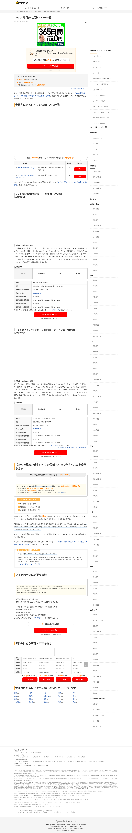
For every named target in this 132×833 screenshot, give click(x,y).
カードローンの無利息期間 (22, 761)
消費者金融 (96, 61)
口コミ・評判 (65, 8)
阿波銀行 (95, 594)
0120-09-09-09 (37, 293)
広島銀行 (95, 550)
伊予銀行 (95, 588)
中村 (74, 699)
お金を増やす (54, 757)
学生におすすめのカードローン (102, 118)
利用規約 (53, 826)
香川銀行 (95, 599)
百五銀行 (95, 462)
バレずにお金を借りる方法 (22, 757)
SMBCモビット (97, 138)
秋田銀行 (95, 242)
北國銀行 (95, 363)
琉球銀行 (95, 693)
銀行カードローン (98, 67)
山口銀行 (95, 561)
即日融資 (78, 761)
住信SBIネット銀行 (98, 715)
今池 (45, 693)
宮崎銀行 (95, 671)
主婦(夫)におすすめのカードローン (24, 765)
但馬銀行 (95, 484)
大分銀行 (95, 659)
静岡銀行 (95, 407)
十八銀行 (95, 637)
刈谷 (74, 693)
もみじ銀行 (96, 539)
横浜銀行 (95, 280)
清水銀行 (95, 424)
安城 (15, 693)
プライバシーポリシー (74, 826)
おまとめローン (97, 90)
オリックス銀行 (97, 726)
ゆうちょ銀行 (96, 188)
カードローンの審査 (98, 123)
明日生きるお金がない (44, 757)
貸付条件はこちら (28, 780)
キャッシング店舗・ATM (99, 8)
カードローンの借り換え (100, 95)
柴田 (15, 699)
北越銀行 (95, 351)
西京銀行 (95, 556)
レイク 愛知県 (37, 11)
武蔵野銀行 (96, 325)
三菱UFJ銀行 (96, 171)
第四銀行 (95, 346)
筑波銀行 (95, 291)
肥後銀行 (95, 654)
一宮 (30, 693)
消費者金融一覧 (19, 751)
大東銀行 (95, 259)
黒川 (59, 696)
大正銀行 (95, 490)
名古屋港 (17, 702)
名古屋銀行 (96, 430)
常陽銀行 (95, 286)
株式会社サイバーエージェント (49, 812)
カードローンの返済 (98, 101)
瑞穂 (59, 702)
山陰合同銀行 (96, 533)
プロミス (95, 155)
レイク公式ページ (53, 310)
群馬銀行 (95, 302)
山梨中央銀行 (96, 379)
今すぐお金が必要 (34, 757)
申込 (79, 169)
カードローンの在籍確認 (100, 106)
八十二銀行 (96, 385)
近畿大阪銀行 (96, 479)
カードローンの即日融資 (100, 84)
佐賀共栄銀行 (96, 631)
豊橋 (30, 699)
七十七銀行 (96, 237)
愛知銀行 (95, 435)
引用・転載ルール (62, 826)
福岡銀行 (95, 615)
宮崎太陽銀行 (96, 676)
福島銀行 (95, 265)
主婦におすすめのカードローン (102, 112)
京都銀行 (95, 456)
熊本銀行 (95, 648)
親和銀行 (95, 643)
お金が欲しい (70, 757)
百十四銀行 (96, 605)
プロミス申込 (29, 679)
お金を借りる (96, 56)
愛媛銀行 (95, 582)
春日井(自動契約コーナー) (26, 168)
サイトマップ (71, 828)
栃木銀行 (95, 314)
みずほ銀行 (96, 182)
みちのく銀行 (96, 225)
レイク (30, 11)
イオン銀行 (96, 721)
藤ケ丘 (46, 702)
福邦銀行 (95, 496)
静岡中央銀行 (96, 413)
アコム (94, 149)
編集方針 (84, 824)
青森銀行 (95, 220)
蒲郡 (30, 696)
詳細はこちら (80, 679)
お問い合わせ (80, 828)
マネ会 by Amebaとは (51, 824)
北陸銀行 (95, 368)
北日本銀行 (96, 231)
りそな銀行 (96, 194)
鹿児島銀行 (96, 665)
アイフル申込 (46, 679)
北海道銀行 (96, 209)
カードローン (23, 11)
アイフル (95, 143)
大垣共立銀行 (96, 396)
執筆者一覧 (77, 824)
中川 (59, 699)
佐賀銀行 (95, 626)
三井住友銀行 (96, 177)
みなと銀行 (96, 501)
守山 (74, 702)
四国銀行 (95, 571)
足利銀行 (95, 308)
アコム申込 (63, 679)
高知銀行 (95, 577)
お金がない (83, 757)
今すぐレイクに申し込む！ (51, 66)
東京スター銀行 (97, 336)
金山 (15, 696)
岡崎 (59, 693)
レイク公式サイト (38, 618)
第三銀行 (95, 468)
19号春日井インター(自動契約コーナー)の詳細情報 (70, 447)
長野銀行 (95, 391)
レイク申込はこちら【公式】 (30, 564)
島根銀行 (95, 522)
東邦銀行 (95, 270)
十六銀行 (95, 402)
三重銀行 (95, 451)
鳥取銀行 (95, 528)
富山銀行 (95, 357)
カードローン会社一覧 (32, 8)
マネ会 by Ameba (24, 795)
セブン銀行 (96, 709)
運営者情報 (62, 824)
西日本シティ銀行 (98, 620)
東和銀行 (95, 297)
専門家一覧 (69, 824)
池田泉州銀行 (96, 473)
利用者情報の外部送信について (57, 828)
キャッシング (96, 73)
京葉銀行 (95, 319)
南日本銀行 (96, 682)
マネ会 (16, 11)
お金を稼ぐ (77, 757)
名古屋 (31, 702)
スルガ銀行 (96, 419)
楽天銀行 (95, 704)
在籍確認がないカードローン (101, 78)
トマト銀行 (96, 545)
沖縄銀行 (95, 687)
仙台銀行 (95, 248)
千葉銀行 (95, 330)
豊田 (45, 699)
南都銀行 (95, 507)
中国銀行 (95, 517)
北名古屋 (46, 696)
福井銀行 (95, 374)
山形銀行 (95, 253)
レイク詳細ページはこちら (78, 88)
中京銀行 (95, 441)
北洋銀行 (95, 214)
